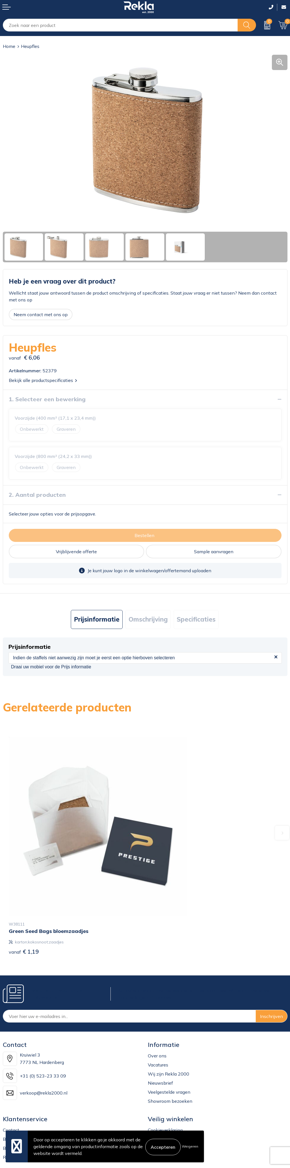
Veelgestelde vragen (169, 1044)
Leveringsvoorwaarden (172, 1109)
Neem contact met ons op (41, 314)
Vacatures (158, 1016)
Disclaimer (159, 1100)
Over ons (157, 1007)
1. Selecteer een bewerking (47, 399)
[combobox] (120, 25)
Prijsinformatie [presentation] (97, 619)
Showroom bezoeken (170, 1053)
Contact (11, 1082)
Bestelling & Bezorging (26, 1091)
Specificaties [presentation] (196, 619)
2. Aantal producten (37, 494)
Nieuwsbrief (160, 1035)
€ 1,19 (24, 903)
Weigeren (190, 1146)
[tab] (97, 619)
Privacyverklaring (166, 1091)
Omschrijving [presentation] (148, 619)
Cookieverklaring (165, 1082)
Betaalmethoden (20, 1100)
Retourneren (16, 1109)
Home (9, 46)
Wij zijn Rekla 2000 (168, 1025)
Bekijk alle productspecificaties (43, 380)
